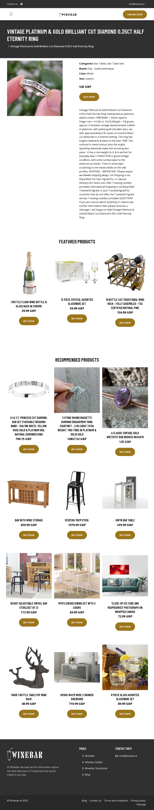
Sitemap (141, 804)
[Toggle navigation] (11, 14)
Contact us (95, 800)
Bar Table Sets (116, 63)
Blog (87, 774)
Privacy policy (138, 800)
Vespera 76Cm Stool (77, 520)
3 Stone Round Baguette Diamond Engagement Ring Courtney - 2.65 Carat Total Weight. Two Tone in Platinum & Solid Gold (77, 426)
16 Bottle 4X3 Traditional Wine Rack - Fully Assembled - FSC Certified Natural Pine (125, 304)
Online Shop (135, 14)
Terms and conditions (116, 800)
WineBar (90, 756)
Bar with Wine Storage (29, 520)
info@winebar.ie (137, 4)
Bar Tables (100, 63)
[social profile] (21, 4)
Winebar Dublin (94, 762)
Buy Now (89, 96)
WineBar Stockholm (96, 768)
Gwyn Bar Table (125, 520)
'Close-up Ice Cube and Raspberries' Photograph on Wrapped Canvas (125, 607)
